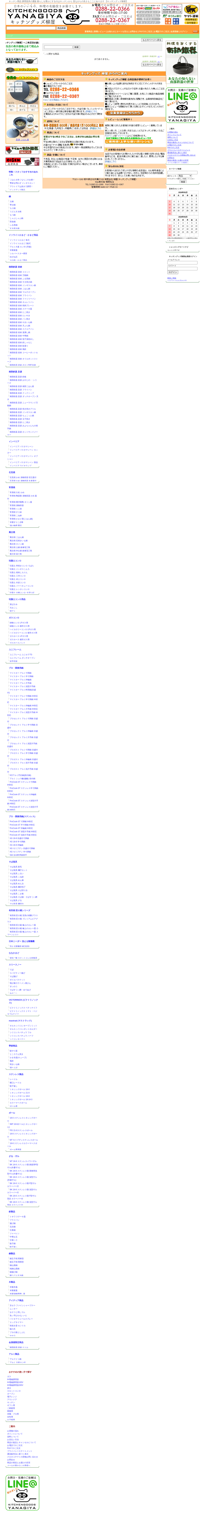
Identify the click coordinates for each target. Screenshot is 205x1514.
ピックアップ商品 (17, 190)
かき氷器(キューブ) (18, 1057)
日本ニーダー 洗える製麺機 (21, 941)
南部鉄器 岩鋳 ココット (20, 272)
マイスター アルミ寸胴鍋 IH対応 (24, 696)
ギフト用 (11, 1405)
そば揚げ (13, 976)
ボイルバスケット (17, 980)
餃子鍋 (13, 1243)
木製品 (12, 1282)
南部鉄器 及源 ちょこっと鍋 (22, 416)
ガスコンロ (14, 617)
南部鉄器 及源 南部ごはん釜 (22, 386)
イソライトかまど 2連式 (20, 243)
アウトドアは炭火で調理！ (21, 186)
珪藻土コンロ (15, 561)
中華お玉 (13, 1237)
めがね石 (13, 257)
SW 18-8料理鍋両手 (18, 855)
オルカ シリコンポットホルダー (23, 1029)
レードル (13, 1079)
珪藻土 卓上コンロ (18, 579)
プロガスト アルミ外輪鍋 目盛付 (24, 759)
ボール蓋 (13, 1106)
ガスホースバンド (17, 643)
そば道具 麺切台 (17, 904)
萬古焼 (12, 532)
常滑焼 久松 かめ (17, 492)
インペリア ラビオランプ (20, 466)
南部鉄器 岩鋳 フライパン (21, 295)
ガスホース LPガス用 (19, 636)
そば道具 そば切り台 (19, 890)
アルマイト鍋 (15, 1359)
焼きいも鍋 (14, 1064)
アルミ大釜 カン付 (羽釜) (20, 247)
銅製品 (12, 1253)
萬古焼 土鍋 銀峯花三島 (20, 547)
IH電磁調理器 (13, 1379)
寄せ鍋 (13, 205)
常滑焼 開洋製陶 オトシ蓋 (21, 502)
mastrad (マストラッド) (20, 1020)
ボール (12, 1113)
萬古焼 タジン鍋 (17, 544)
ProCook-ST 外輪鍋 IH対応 (21, 828)
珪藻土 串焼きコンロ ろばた (22, 566)
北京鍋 (13, 1227)
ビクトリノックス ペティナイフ (23, 1008)
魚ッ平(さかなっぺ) (18, 1315)
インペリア (14, 441)
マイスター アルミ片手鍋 (20, 683)
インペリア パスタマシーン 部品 (24, 462)
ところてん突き (16, 1054)
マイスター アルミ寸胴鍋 (20, 673)
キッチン (11, 1402)
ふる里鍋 (13, 225)
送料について (13, 1437)
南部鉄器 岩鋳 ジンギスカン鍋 (23, 285)
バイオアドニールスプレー (21, 1319)
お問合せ (133, 31)
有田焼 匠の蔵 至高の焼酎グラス (24, 915)
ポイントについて (15, 1434)
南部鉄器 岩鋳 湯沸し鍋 (20, 332)
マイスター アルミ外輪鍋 (20, 680)
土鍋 (12, 201)
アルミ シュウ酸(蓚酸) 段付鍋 (22, 778)
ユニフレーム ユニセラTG (21, 654)
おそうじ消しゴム (17, 1312)
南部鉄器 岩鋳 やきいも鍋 (21, 322)
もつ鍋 (13, 215)
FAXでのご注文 (145, 31)
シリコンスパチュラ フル (20, 1032)
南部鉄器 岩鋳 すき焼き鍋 (21, 282)
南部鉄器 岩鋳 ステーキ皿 (21, 309)
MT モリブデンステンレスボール (24, 1140)
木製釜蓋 (13, 250)
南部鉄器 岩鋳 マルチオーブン (23, 292)
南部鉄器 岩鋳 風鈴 (18, 349)
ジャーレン (14, 1233)
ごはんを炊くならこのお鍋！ (22, 180)
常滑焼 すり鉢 (16, 512)
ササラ (13, 1336)
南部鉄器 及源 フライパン (21, 390)
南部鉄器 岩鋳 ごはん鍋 (20, 289)
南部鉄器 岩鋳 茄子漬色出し (22, 339)
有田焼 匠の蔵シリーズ (19, 910)
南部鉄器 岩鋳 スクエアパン (22, 329)
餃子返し (13, 1086)
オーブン (11, 1394)
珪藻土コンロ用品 (17, 599)
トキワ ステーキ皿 (18, 1217)
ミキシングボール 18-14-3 (21, 1099)
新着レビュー (100, 31)
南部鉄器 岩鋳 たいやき (20, 315)
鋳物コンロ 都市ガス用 (19, 626)
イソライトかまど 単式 (19, 240)
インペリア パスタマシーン (21, 446)
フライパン (14, 1220)
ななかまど (14, 953)
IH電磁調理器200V (15, 1385)
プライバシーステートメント (19, 1451)
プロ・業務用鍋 (16, 668)
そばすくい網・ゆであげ (20, 990)
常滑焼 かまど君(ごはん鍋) (21, 519)
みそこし (13, 993)
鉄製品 (12, 1211)
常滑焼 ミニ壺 (16, 509)
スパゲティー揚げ (17, 973)
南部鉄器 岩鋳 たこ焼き (20, 312)
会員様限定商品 (16, 1342)
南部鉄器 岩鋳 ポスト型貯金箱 (23, 365)
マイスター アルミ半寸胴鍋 (21, 676)
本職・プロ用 (13, 1414)
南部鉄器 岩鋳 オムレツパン (22, 302)
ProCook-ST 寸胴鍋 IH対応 (21, 821)
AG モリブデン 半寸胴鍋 (20, 852)
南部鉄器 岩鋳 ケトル (19, 1347)
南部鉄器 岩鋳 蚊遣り (19, 346)
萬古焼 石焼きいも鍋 (19, 541)
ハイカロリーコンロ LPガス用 (23, 629)
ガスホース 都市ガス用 (19, 639)
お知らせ (111, 31)
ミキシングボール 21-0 (19, 1093)
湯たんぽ (13, 1068)
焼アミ (13, 611)
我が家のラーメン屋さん (20, 983)
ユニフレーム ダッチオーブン (22, 658)
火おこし (13, 608)
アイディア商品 (16, 1300)
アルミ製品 (14, 1354)
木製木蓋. (14, 1287)
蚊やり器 (13, 1051)
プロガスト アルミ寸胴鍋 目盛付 (24, 750)
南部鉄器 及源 (15, 371)
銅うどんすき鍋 (16, 1275)
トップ (9, 36)
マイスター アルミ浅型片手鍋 (22, 686)
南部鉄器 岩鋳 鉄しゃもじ (21, 342)
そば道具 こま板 (17, 894)
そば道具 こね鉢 (17, 877)
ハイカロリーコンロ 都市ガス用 (23, 633)
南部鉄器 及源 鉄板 (18, 377)
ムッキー (13, 1309)
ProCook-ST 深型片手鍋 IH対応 (23, 831)
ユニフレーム (15, 649)
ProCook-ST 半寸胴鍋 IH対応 (22, 825)
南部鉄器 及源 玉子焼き (20, 419)
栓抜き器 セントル (18, 1326)
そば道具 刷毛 (16, 867)
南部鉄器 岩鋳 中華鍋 (19, 336)
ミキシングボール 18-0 (19, 1089)
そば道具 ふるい (17, 873)
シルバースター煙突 (18, 253)
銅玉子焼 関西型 (17, 1262)
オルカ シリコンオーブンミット (23, 1026)
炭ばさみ (13, 604)
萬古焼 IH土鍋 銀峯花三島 (21, 551)
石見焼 (12, 472)
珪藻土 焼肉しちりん (19, 572)
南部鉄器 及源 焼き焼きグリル (23, 409)
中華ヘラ (13, 1240)
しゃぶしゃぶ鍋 (16, 218)
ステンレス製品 (16, 1074)
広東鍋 (13, 1230)
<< (159, 56)
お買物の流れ (13, 1431)
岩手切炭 (13, 661)
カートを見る (122, 31)
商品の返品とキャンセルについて (21, 1442)
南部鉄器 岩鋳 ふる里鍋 (20, 279)
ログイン (184, 31)
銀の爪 (13, 1329)
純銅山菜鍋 (14, 1269)
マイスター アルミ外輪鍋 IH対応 (24, 706)
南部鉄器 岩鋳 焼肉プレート (22, 305)
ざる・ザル (14, 1156)
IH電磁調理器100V (15, 1382)
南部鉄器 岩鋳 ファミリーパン (23, 299)
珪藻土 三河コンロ (18, 576)
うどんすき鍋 (15, 211)
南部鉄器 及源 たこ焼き (20, 422)
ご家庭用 (11, 1408)
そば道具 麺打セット (19, 870)
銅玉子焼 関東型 (17, 1258)
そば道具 (13, 862)
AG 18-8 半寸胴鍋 (17, 842)
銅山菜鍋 (13, 1265)
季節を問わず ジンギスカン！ (22, 183)
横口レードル (15, 1083)
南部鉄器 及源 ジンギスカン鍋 (23, 412)
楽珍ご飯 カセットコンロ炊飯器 (23, 958)
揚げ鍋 (13, 1223)
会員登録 (174, 31)
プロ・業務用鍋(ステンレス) (22, 816)
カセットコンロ (14, 1391)
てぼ (12, 970)
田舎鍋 (13, 222)
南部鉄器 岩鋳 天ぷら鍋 (20, 326)
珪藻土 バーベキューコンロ (21, 586)
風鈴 (12, 1061)
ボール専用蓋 (15, 1149)
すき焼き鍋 (14, 228)
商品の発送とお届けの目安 (18, 1463)
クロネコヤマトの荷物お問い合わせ (22, 1457)
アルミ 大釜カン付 (18, 1362)
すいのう (13, 986)
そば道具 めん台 (17, 883)
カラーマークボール (18, 1103)
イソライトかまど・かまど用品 (23, 235)
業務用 (10, 1411)
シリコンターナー (17, 1039)
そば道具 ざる (16, 900)
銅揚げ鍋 (13, 1272)
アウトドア (12, 1399)
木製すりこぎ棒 (16, 522)
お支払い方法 (13, 1439)
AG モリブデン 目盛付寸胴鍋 (22, 848)
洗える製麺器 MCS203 (19, 946)
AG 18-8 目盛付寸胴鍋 (19, 838)
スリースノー (15, 964)
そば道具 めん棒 (17, 880)
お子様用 (11, 1420)
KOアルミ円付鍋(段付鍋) (20, 775)
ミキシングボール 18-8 (19, 1096)
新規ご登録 (171, 278)
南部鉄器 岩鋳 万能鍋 (19, 275)
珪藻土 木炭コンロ (18, 582)
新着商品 (88, 31)
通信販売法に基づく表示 (17, 1454)
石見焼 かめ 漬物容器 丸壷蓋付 (23, 481)
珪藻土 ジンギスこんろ (19, 569)
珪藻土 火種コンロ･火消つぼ (22, 593)
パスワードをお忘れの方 (177, 281)
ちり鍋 (13, 208)
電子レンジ (12, 1397)
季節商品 (13, 1046)
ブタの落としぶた (17, 1332)
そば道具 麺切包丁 (18, 887)
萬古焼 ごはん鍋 (17, 537)
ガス (9, 1376)
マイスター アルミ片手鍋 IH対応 (24, 709)
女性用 (10, 1417)
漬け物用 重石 (16, 525)
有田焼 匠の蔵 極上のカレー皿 (23, 925)
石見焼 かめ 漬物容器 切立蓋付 (23, 477)
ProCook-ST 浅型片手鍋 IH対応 (23, 835)
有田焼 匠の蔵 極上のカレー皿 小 (24, 928)
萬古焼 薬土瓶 (16, 554)
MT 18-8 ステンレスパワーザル (23, 1161)
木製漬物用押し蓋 (17, 1294)
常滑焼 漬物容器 (17, 505)
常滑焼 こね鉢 (16, 515)
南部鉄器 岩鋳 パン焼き (20, 319)
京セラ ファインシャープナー (22, 1305)
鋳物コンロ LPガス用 (19, 623)
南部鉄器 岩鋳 (15, 267)
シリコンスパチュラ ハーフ (21, 1036)
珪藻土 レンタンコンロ (19, 589)
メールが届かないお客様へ (18, 1465)
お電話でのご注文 (161, 31)
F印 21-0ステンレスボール (21, 1130)
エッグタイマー (16, 1322)
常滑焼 (12, 487)
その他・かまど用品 (18, 260)
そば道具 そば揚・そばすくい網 (23, 897)
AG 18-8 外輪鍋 (16, 845)
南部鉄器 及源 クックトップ (22, 393)
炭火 (9, 1388)
